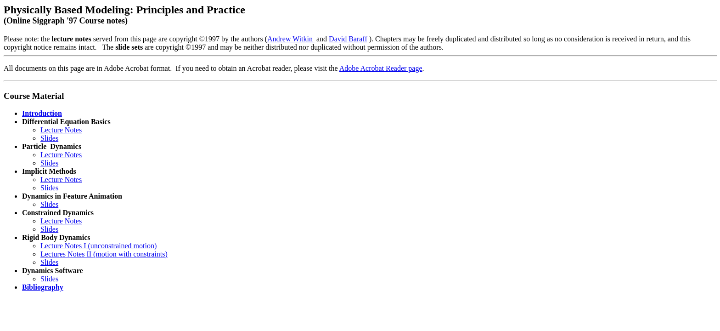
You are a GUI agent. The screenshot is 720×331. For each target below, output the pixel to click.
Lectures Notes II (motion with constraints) (104, 254)
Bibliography (42, 287)
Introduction (42, 113)
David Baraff (348, 39)
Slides (49, 138)
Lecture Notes (61, 130)
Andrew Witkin (291, 39)
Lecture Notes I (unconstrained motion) (98, 246)
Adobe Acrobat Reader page (380, 68)
